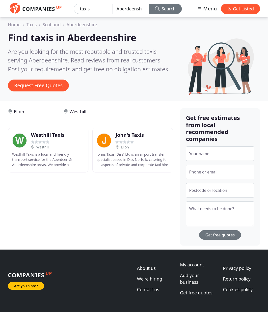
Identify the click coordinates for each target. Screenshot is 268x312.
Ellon (19, 111)
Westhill (78, 111)
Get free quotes (220, 235)
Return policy (236, 279)
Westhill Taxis (47, 135)
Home (14, 25)
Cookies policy (238, 289)
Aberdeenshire (81, 25)
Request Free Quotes (38, 85)
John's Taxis (129, 135)
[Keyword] (93, 9)
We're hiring (149, 279)
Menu (207, 8)
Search (165, 9)
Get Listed (240, 9)
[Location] (130, 9)
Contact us (148, 289)
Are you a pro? (26, 286)
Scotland (52, 25)
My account (192, 265)
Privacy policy (237, 268)
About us (146, 268)
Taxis (32, 25)
